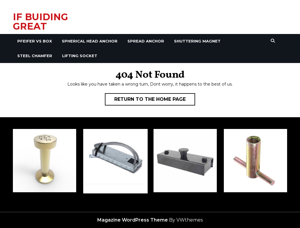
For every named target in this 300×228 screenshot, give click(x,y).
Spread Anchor (145, 41)
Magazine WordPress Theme (132, 220)
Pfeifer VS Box (34, 41)
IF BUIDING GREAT (40, 21)
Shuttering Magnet (197, 41)
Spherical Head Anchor (89, 41)
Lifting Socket (79, 55)
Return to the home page (154, 101)
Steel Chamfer (34, 55)
